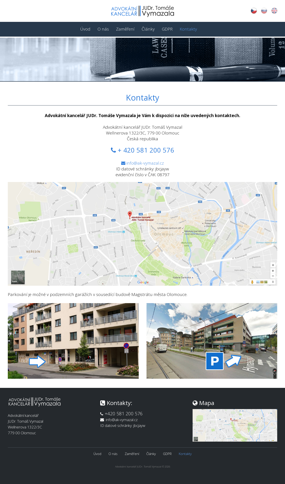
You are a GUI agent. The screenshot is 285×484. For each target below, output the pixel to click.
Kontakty (188, 29)
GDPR (167, 29)
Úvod (85, 29)
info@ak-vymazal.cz (145, 163)
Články (148, 29)
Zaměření (125, 29)
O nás (103, 29)
